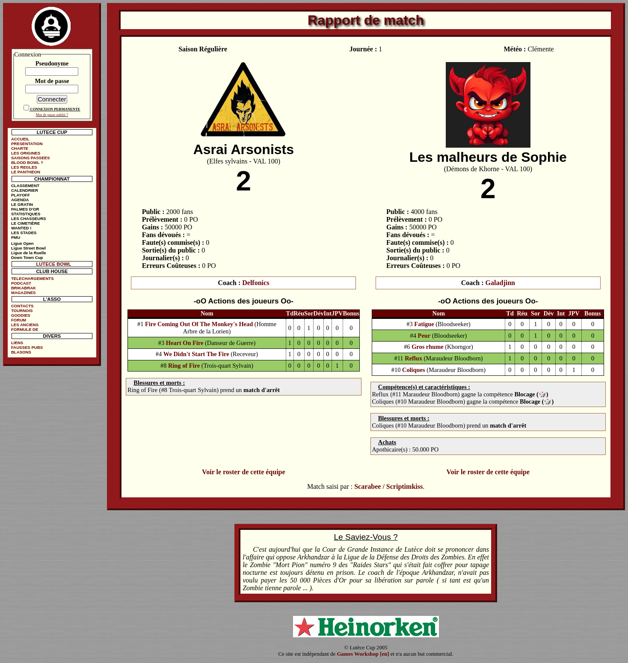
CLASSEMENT (25, 185)
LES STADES (24, 232)
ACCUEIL (20, 139)
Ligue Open (22, 243)
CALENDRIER (24, 190)
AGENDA (20, 199)
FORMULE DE (24, 329)
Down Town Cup (27, 257)
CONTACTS (22, 305)
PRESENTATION (27, 143)
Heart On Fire (185, 342)
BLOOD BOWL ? (27, 162)
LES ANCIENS (25, 324)
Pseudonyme (52, 63)
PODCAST (21, 283)
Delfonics (255, 282)
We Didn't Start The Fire (196, 354)
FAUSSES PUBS (27, 347)
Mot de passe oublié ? (52, 115)
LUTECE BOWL (53, 264)
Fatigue (424, 324)
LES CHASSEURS (28, 218)
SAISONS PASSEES (30, 157)
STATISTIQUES (25, 213)
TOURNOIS (22, 310)
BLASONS (21, 352)
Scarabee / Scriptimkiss (388, 486)
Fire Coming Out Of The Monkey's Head (199, 324)
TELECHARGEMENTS (32, 278)
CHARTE (19, 148)
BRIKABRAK (23, 287)
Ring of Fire (184, 365)
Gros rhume (427, 346)
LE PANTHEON (25, 171)
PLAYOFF (20, 195)
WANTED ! (21, 228)
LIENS (17, 342)
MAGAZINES (23, 292)
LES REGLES (24, 167)
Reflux (413, 358)
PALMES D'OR (25, 209)
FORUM (18, 320)
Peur (424, 335)
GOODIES (20, 315)
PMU (15, 237)
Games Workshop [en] (363, 654)
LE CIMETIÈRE (25, 223)
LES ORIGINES (25, 153)
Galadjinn (500, 282)
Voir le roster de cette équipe (243, 472)
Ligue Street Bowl (28, 248)
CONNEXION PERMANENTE (55, 109)
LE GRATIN (22, 204)
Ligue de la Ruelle (28, 252)
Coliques (413, 369)
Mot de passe (52, 80)
